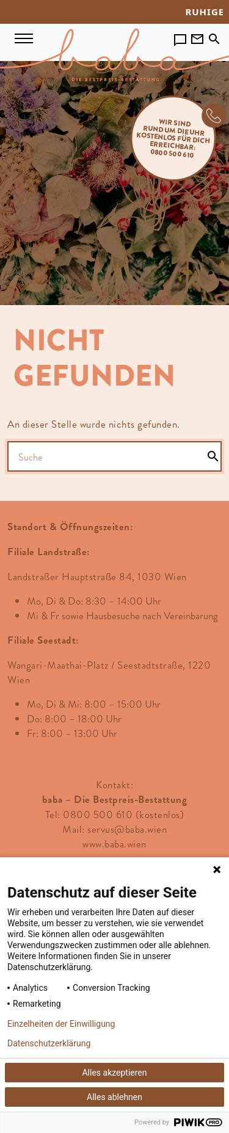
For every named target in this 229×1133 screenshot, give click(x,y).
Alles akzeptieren (114, 1072)
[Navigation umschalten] (23, 37)
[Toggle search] (214, 36)
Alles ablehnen (114, 1097)
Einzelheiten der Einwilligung (61, 1024)
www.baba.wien (114, 843)
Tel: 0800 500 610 (89, 814)
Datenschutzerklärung (48, 1043)
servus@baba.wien (127, 829)
